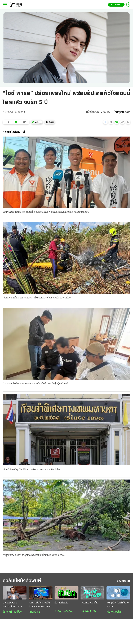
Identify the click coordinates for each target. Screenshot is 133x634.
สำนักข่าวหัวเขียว (64, 612)
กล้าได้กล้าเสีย (88, 612)
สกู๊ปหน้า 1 (34, 612)
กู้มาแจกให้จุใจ (61, 603)
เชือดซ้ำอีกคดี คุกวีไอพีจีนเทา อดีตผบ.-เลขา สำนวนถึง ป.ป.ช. (31, 469)
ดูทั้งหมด (123, 581)
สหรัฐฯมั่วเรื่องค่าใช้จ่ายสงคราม (118, 605)
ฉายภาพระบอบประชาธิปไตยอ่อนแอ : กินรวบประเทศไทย (14, 605)
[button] (105, 122)
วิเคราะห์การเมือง (12, 612)
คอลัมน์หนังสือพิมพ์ (23, 581)
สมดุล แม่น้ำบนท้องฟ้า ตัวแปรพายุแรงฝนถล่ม (40, 605)
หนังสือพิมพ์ (92, 112)
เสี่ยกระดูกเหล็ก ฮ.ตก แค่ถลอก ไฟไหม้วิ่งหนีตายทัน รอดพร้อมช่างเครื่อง (37, 298)
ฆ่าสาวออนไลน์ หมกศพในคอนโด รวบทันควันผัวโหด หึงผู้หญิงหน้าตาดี (35, 384)
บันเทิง (106, 112)
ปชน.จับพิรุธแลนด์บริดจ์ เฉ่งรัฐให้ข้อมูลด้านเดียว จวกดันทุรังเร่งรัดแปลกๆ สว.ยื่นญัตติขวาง (46, 212)
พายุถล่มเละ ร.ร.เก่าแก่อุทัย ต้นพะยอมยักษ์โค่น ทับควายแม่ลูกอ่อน (34, 555)
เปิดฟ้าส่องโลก (114, 612)
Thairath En (116, 5)
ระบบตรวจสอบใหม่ (89, 603)
